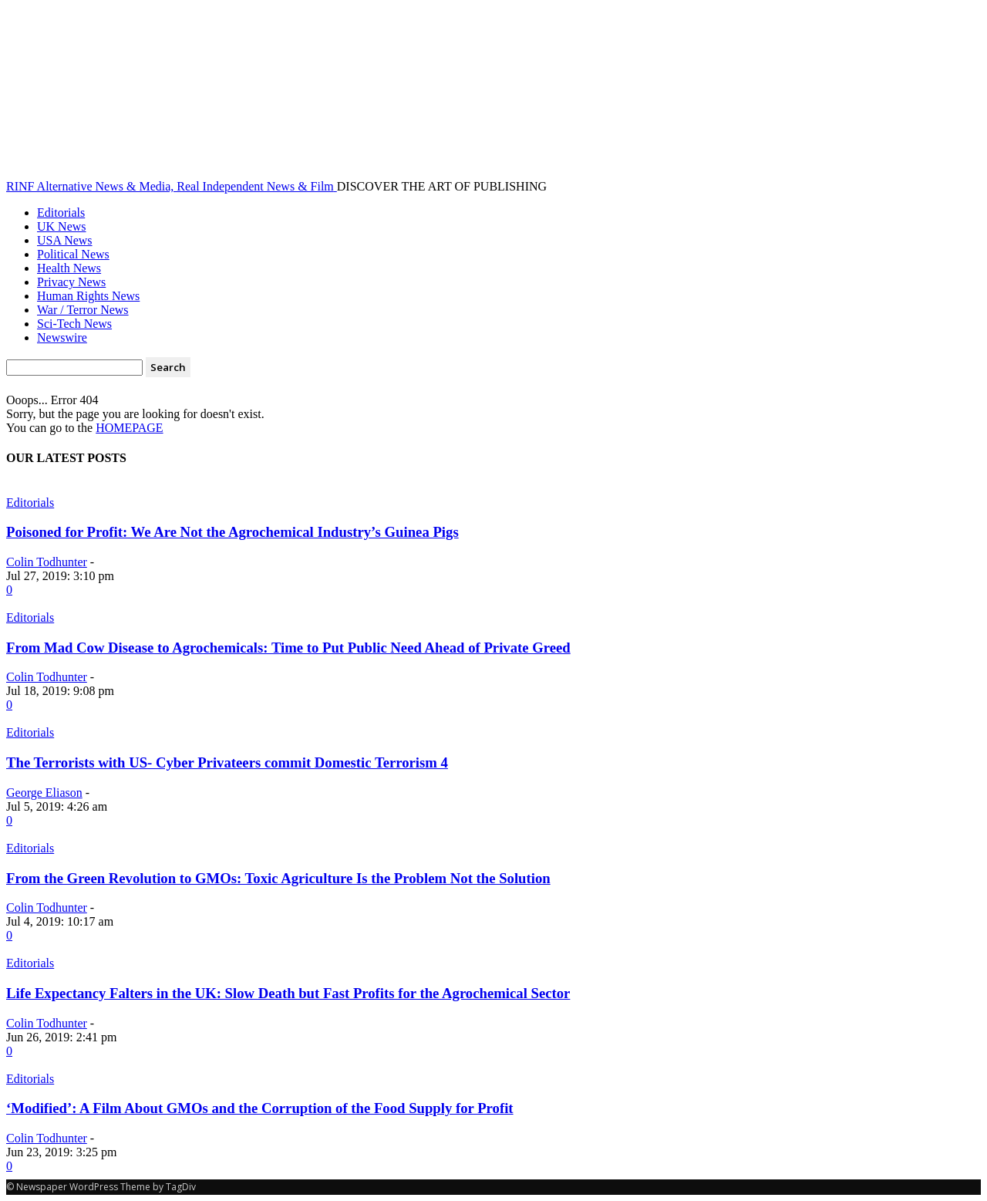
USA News (65, 240)
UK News (61, 226)
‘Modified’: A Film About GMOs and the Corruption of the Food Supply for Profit (260, 1108)
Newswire (62, 337)
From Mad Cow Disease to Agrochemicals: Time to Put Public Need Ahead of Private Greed (288, 647)
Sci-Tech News (74, 323)
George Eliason (44, 792)
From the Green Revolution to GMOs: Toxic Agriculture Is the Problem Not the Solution (278, 878)
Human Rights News (88, 295)
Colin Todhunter (46, 561)
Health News (69, 268)
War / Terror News (83, 309)
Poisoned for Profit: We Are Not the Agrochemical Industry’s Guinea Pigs (232, 532)
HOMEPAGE (129, 427)
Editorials (61, 212)
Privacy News (71, 281)
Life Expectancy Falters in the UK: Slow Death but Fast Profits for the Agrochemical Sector (288, 993)
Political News (73, 254)
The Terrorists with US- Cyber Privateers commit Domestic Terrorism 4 (227, 762)
